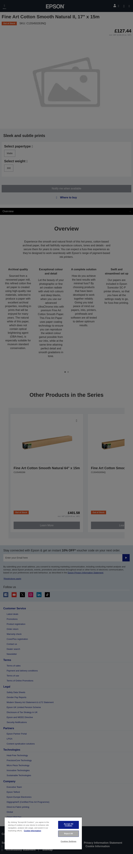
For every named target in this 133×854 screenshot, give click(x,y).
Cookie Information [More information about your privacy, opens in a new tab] (32, 831)
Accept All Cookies (68, 825)
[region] (43, 833)
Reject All (68, 834)
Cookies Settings (68, 841)
